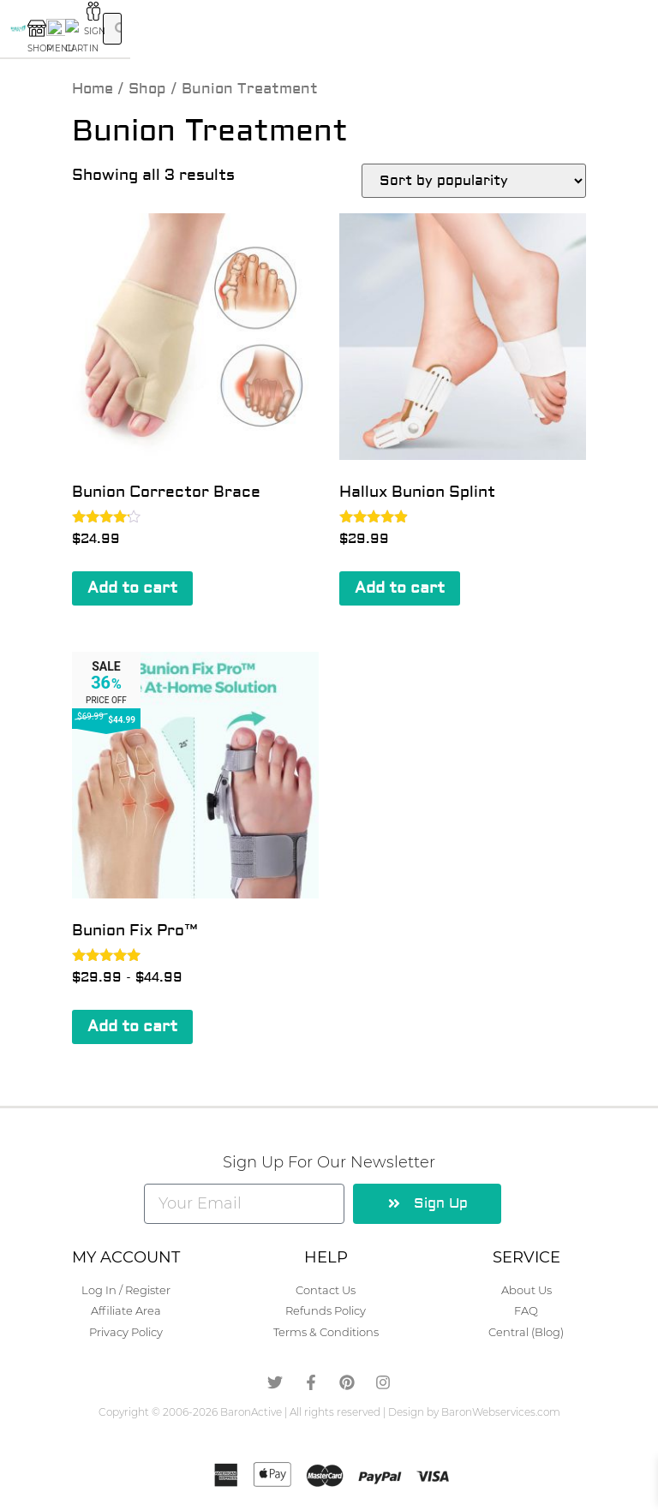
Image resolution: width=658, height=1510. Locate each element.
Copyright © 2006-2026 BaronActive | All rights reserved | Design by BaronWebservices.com (329, 1412)
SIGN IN (488, 33)
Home (92, 89)
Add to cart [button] (132, 588)
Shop (147, 89)
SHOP (168, 33)
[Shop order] (474, 181)
